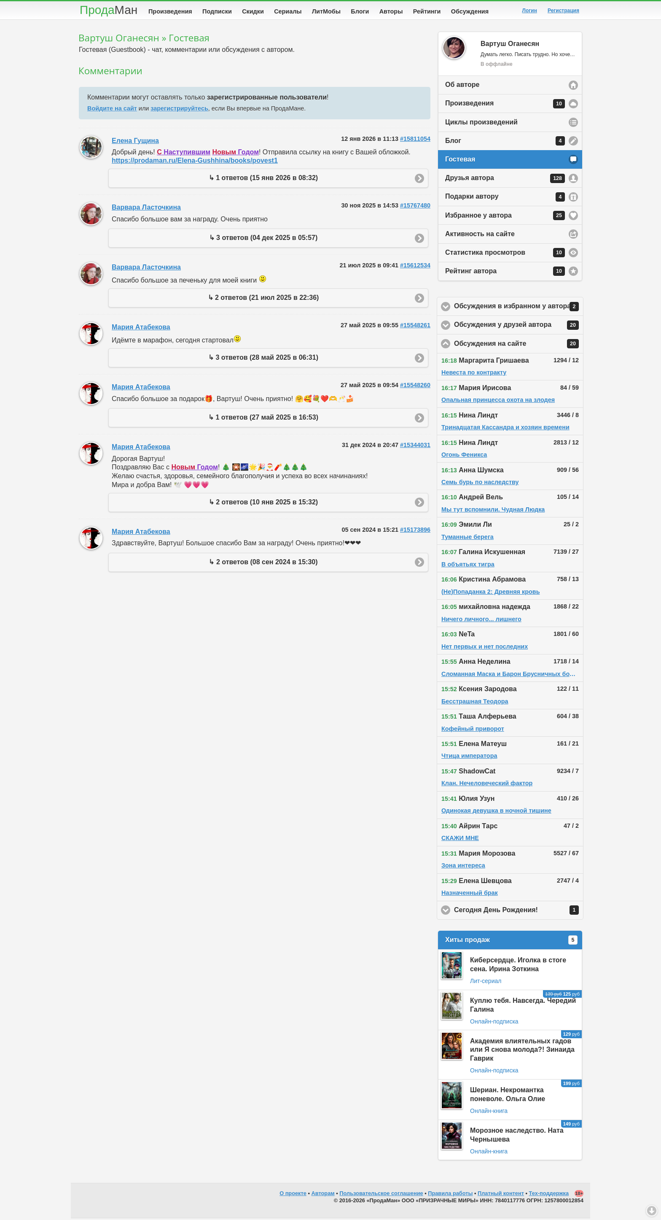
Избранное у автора (505, 217)
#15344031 (415, 446)
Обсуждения (470, 11)
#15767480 (415, 207)
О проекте (292, 1195)
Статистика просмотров (505, 254)
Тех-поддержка (549, 1195)
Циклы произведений (481, 123)
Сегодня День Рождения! (518, 911)
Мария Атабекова (141, 328)
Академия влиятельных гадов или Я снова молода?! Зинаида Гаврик (522, 1051)
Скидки (253, 11)
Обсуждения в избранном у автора (518, 308)
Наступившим (183, 153)
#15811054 (415, 140)
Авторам (323, 1195)
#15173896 (415, 531)
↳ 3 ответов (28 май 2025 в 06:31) (263, 359)
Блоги (360, 11)
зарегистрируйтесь (179, 110)
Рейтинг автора (505, 272)
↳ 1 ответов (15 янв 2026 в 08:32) (263, 179)
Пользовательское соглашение (381, 1195)
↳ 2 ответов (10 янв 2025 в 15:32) (263, 503)
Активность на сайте (480, 235)
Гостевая (460, 160)
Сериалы (287, 11)
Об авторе (462, 86)
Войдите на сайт (112, 110)
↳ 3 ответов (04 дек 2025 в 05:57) (263, 239)
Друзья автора (505, 180)
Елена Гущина (135, 142)
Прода (108, 9)
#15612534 (415, 267)
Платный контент (501, 1195)
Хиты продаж (511, 941)
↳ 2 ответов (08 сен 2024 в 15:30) (263, 563)
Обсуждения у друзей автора (518, 326)
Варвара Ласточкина (146, 209)
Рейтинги (427, 11)
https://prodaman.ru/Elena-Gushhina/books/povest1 (195, 162)
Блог (505, 142)
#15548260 (415, 386)
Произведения (170, 11)
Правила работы (450, 1195)
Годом (235, 153)
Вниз (651, 1210)
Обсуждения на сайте (518, 345)
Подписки (217, 11)
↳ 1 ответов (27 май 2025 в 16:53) (263, 419)
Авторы (391, 11)
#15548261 (415, 326)
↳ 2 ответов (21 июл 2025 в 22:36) (263, 299)
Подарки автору (505, 198)
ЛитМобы (326, 11)
